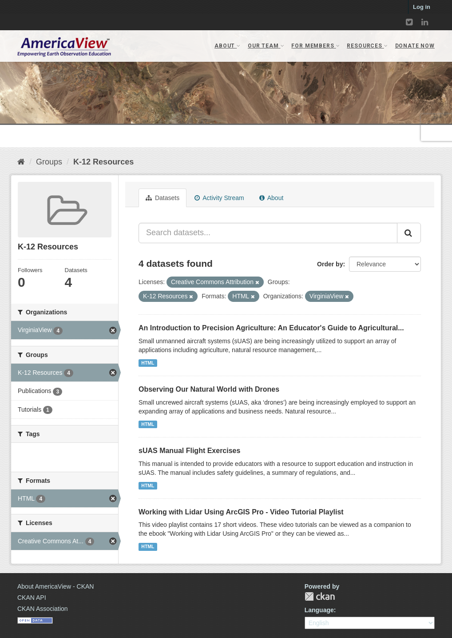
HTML (147, 362)
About (271, 197)
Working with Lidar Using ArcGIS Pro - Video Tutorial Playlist (241, 512)
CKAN (320, 596)
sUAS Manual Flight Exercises (189, 450)
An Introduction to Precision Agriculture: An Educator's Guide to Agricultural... (271, 328)
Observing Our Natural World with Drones (209, 389)
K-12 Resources (103, 161)
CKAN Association (42, 608)
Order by (330, 264)
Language (319, 610)
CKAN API (31, 597)
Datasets (162, 197)
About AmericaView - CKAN (55, 586)
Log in (421, 7)
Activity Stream (219, 197)
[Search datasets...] (268, 233)
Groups (49, 161)
